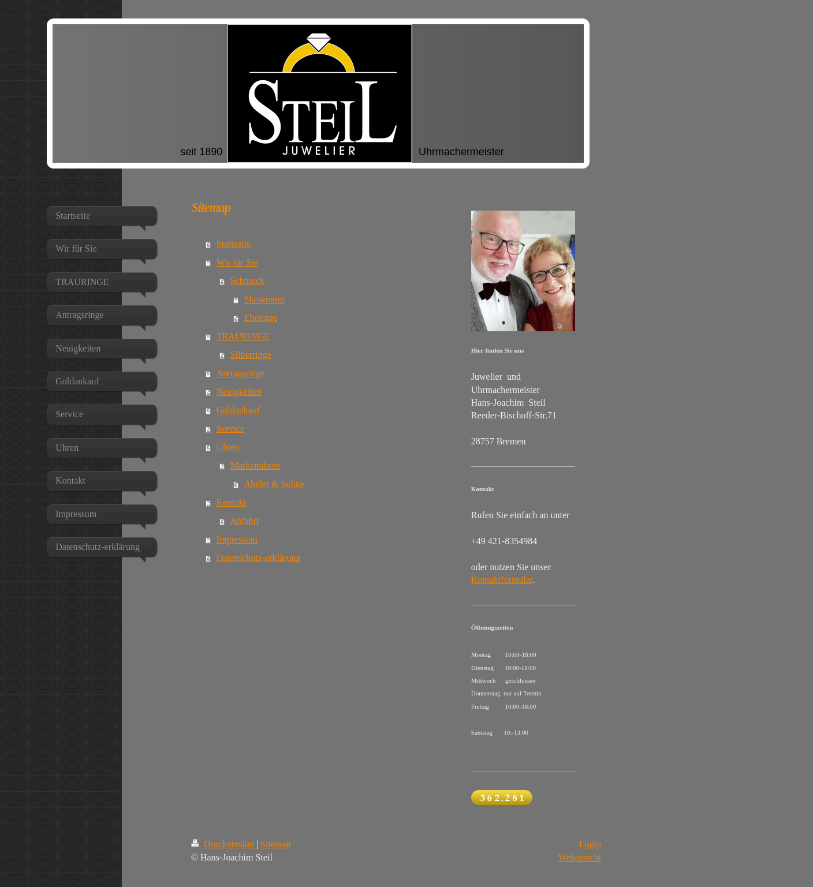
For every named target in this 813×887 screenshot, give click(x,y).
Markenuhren (255, 465)
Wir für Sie (237, 262)
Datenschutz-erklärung (259, 558)
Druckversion (223, 844)
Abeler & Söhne (274, 484)
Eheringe (261, 318)
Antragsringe (241, 373)
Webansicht (579, 857)
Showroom (264, 299)
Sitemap (275, 844)
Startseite (234, 244)
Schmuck (247, 281)
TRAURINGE (243, 336)
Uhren (228, 447)
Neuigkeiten (239, 391)
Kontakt (232, 502)
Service (230, 428)
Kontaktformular (502, 580)
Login (590, 844)
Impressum (237, 539)
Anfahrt (244, 521)
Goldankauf (238, 410)
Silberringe (250, 355)
